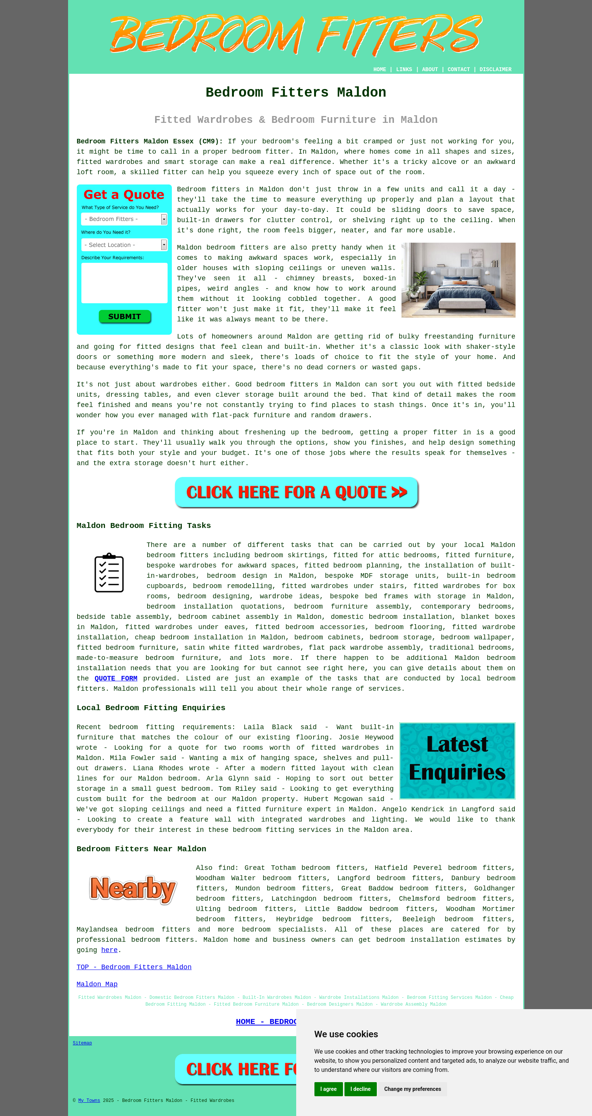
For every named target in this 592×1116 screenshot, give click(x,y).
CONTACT (459, 70)
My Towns (89, 1100)
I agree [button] (329, 1089)
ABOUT (430, 70)
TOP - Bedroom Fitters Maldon (134, 967)
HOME (379, 70)
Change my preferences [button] (412, 1089)
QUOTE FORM (116, 678)
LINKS (404, 70)
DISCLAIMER (495, 70)
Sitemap (82, 1043)
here (109, 950)
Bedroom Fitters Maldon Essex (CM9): (150, 141)
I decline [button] (361, 1089)
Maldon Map (97, 984)
